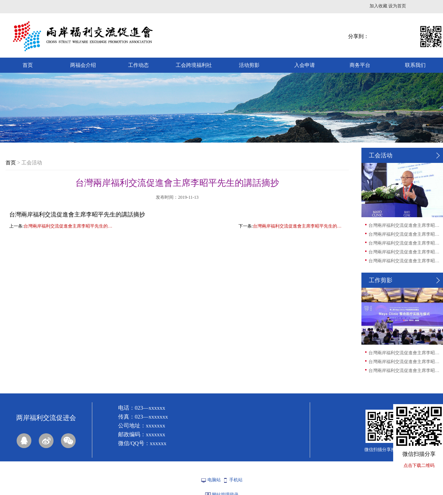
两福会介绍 (83, 65)
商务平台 (360, 65)
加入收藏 (378, 5)
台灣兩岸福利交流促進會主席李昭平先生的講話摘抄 (70, 226)
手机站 (236, 479)
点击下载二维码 (419, 465)
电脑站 (214, 479)
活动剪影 (249, 65)
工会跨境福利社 (194, 65)
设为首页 (397, 5)
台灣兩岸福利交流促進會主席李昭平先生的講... (405, 225)
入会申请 (304, 65)
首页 (28, 65)
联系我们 (415, 65)
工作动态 (138, 65)
